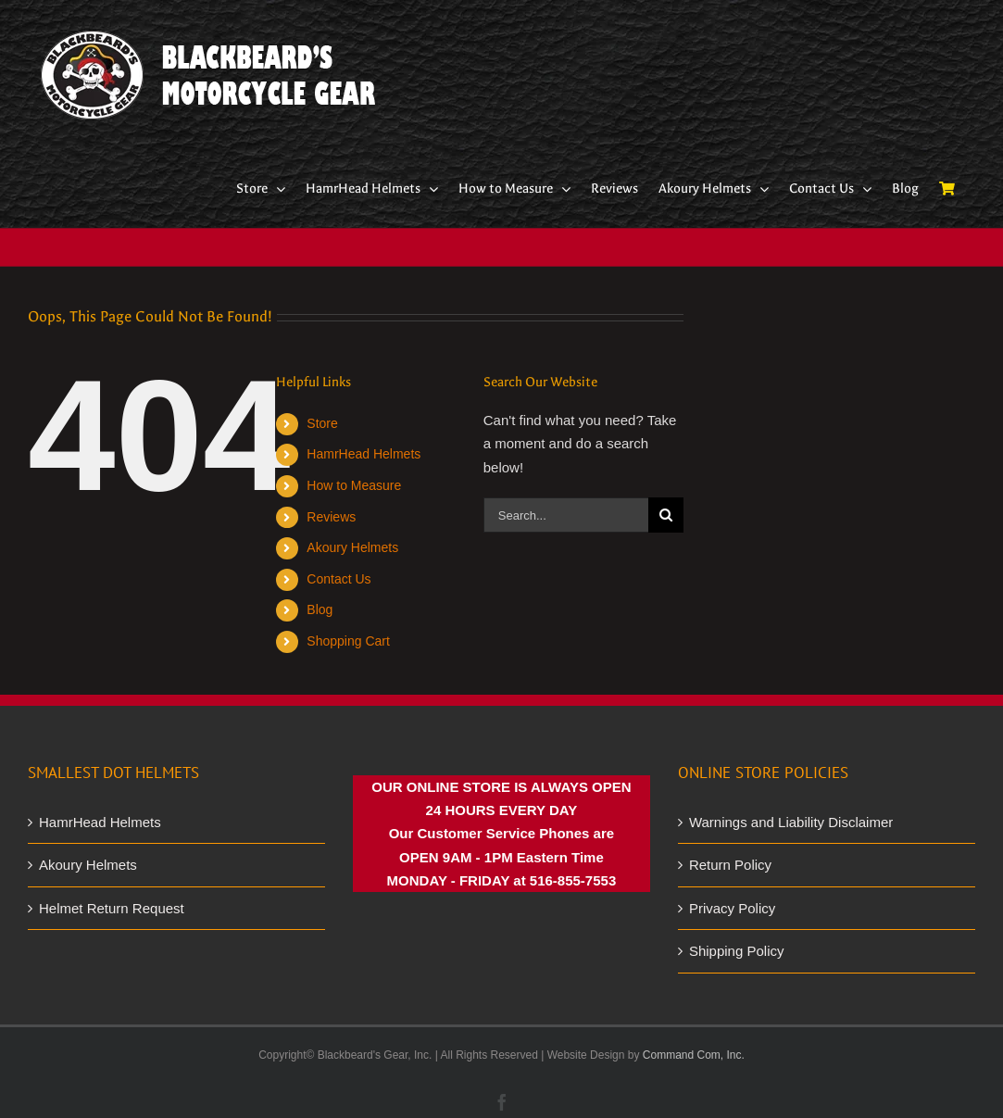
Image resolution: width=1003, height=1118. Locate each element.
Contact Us (338, 579)
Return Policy (730, 865)
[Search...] (565, 515)
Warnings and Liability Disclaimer (791, 822)
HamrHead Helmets (363, 453)
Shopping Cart (348, 641)
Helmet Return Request (111, 908)
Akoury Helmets (352, 547)
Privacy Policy (732, 908)
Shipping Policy (736, 951)
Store (322, 423)
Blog (319, 609)
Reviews (331, 516)
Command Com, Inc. (694, 1055)
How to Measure (354, 485)
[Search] (665, 515)
